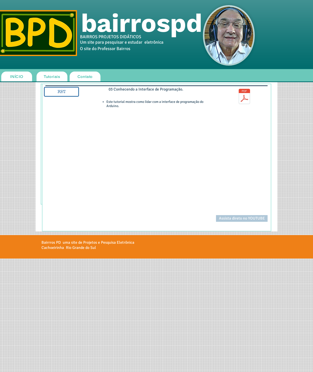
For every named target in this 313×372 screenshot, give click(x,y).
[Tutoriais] (52, 76)
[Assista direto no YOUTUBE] (242, 218)
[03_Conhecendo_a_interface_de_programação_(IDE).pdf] (244, 97)
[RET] (61, 92)
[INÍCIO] (16, 76)
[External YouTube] (126, 167)
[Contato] (85, 76)
